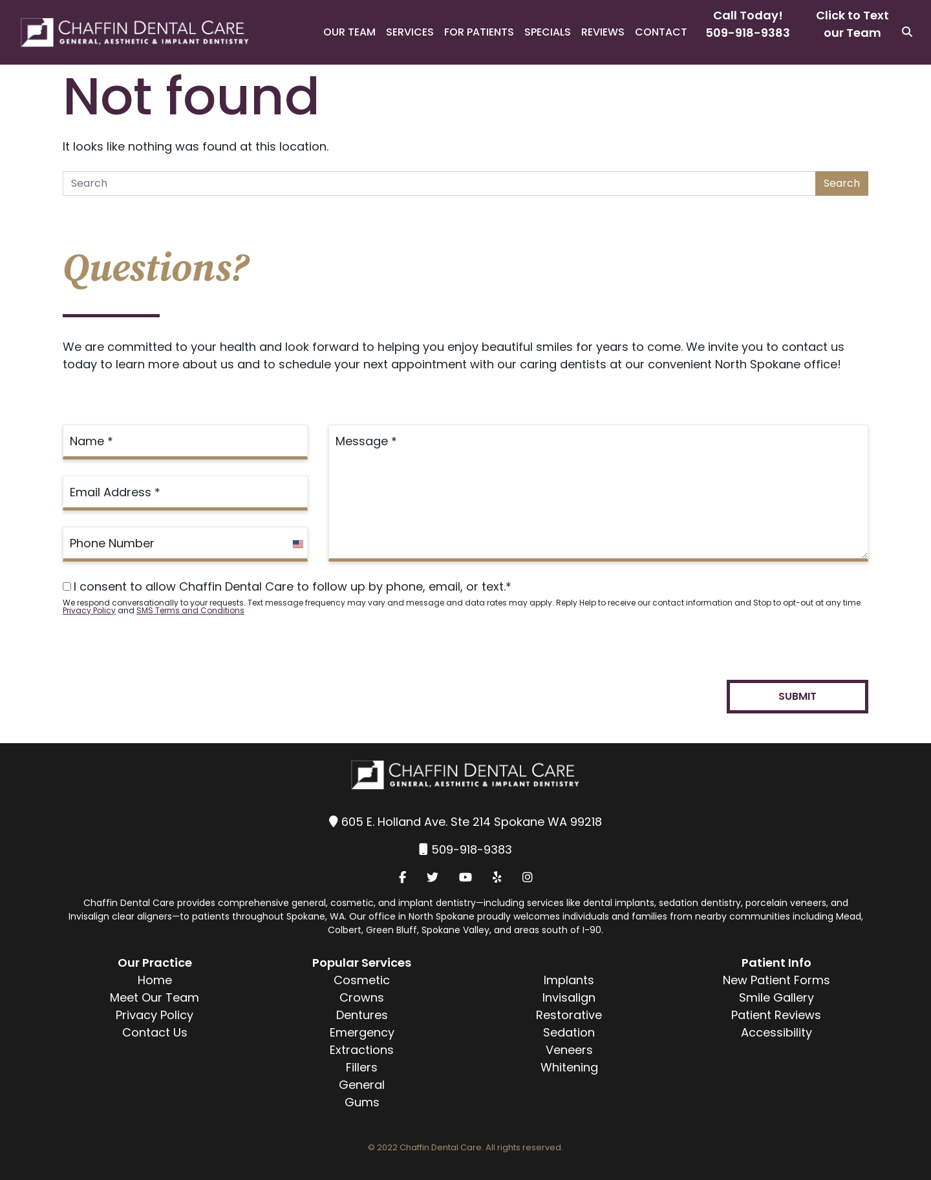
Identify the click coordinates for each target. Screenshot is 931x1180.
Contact (661, 32)
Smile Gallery (776, 997)
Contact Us (154, 1032)
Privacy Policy (89, 610)
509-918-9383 (747, 33)
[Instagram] (527, 877)
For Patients (479, 32)
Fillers (362, 1067)
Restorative (569, 1015)
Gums (362, 1102)
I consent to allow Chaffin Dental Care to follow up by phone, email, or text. (287, 587)
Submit (797, 696)
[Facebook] (402, 877)
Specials (547, 32)
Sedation (569, 1032)
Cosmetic (362, 980)
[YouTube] (465, 877)
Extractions (362, 1050)
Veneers (569, 1050)
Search (842, 183)
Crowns (361, 997)
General (362, 1085)
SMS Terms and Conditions (190, 610)
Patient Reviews (776, 1015)
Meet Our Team (154, 997)
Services (410, 32)
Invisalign (568, 997)
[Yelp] (497, 877)
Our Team (349, 32)
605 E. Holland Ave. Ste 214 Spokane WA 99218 (471, 822)
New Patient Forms (776, 980)
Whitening (569, 1067)
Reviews (603, 32)
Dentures (362, 1015)
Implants (569, 980)
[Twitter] (432, 877)
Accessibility (776, 1032)
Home (155, 980)
